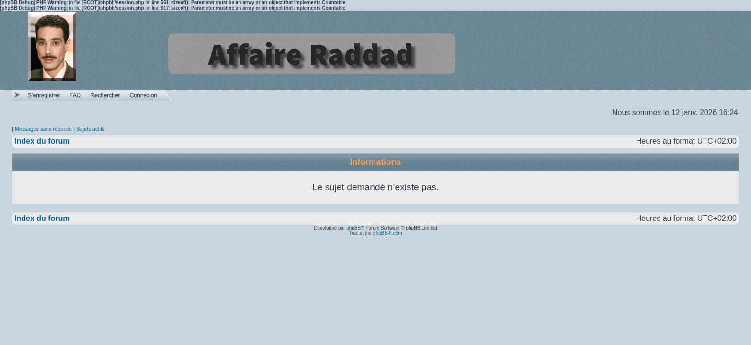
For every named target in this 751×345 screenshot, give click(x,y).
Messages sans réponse (43, 129)
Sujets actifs (90, 129)
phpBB (353, 227)
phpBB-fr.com (387, 233)
